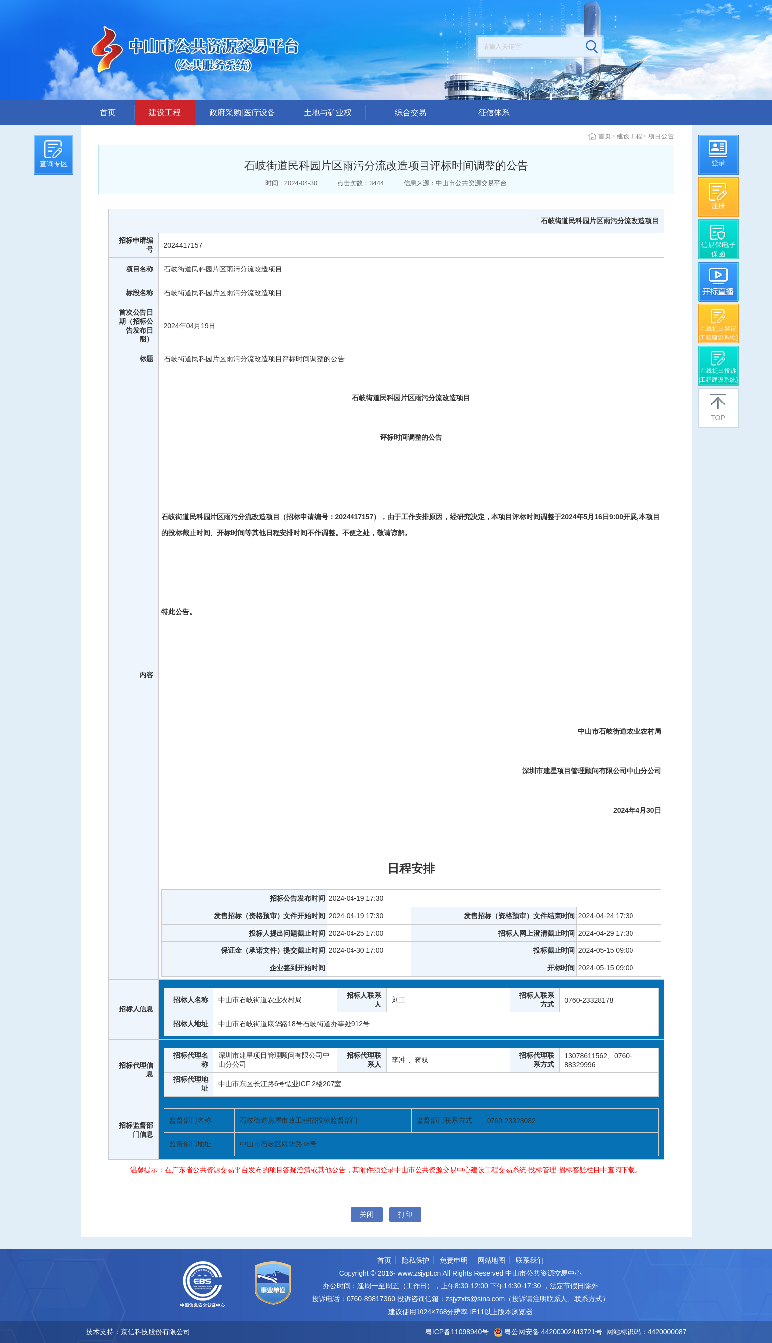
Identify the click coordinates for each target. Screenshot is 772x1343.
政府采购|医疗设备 (242, 112)
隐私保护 (415, 1260)
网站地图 (491, 1260)
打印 (405, 1214)
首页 (108, 112)
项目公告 (661, 136)
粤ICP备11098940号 (457, 1332)
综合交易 (410, 112)
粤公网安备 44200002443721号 (548, 1332)
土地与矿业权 (327, 112)
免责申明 (454, 1260)
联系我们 (530, 1260)
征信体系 (494, 112)
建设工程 (165, 112)
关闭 (367, 1214)
